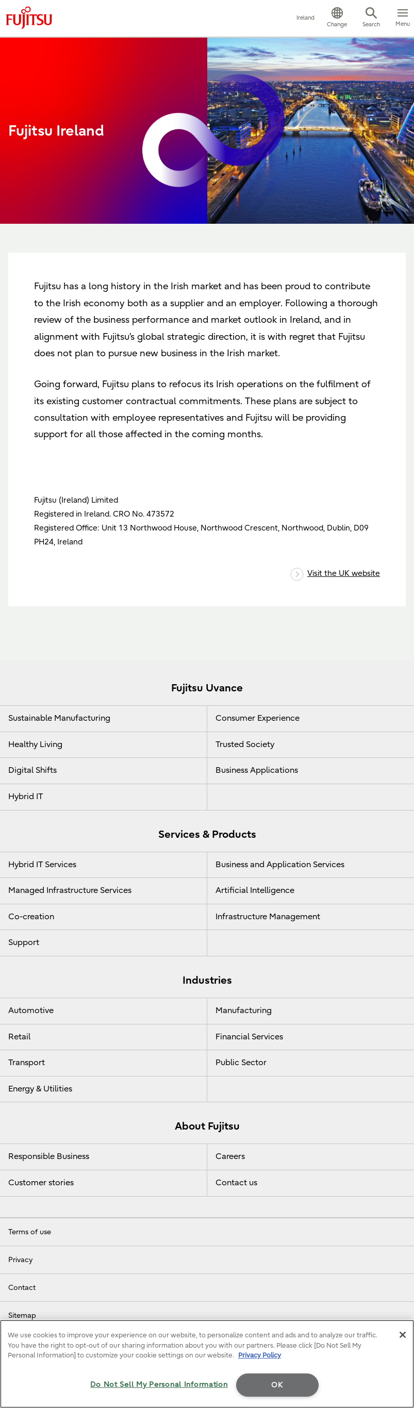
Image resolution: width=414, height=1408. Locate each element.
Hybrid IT (25, 796)
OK (277, 1385)
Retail (19, 1036)
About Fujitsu (207, 1126)
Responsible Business (48, 1156)
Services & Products (207, 834)
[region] (207, 1364)
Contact (22, 1287)
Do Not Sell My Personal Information (158, 1384)
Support (23, 942)
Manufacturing (244, 1010)
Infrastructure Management (268, 916)
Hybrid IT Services (42, 864)
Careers (230, 1156)
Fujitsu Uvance (207, 688)
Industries (207, 980)
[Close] (402, 1334)
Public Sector (241, 1062)
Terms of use (29, 1232)
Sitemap (22, 1315)
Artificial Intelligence (255, 890)
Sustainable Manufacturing (59, 718)
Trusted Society (245, 744)
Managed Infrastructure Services (69, 890)
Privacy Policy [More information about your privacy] (259, 1355)
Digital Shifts (32, 770)
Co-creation (31, 916)
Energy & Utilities (40, 1089)
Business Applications (257, 770)
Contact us (236, 1182)
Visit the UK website (335, 573)
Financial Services (249, 1036)
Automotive (31, 1010)
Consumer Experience (258, 718)
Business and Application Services (280, 864)
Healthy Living (35, 744)
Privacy (20, 1259)
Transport (26, 1062)
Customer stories (41, 1182)
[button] (337, 18)
